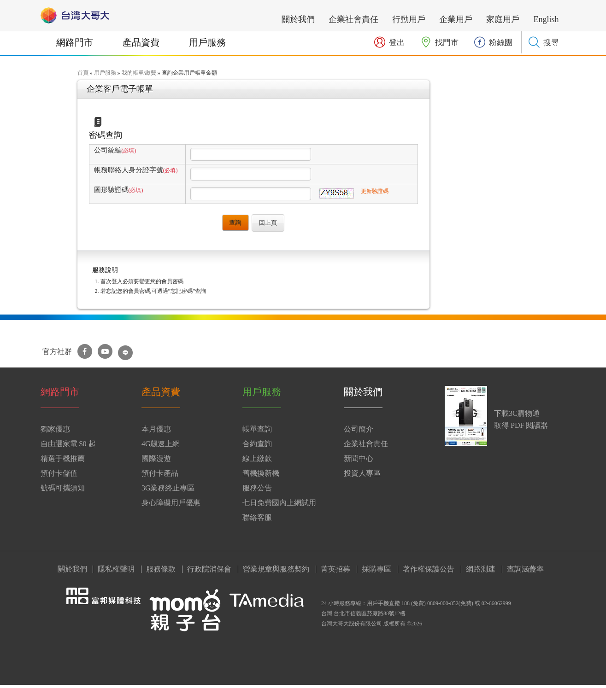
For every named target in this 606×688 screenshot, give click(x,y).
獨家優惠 (55, 432)
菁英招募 (335, 572)
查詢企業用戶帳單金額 (189, 76)
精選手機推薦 (63, 462)
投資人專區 (362, 476)
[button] (544, 42)
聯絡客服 (257, 521)
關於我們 (298, 19)
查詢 (235, 225)
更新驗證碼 (374, 194)
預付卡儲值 (59, 476)
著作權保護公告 (428, 572)
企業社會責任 (353, 19)
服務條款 (161, 572)
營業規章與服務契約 (276, 572)
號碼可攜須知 (63, 491)
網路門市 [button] (74, 42)
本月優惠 (156, 432)
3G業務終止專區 (168, 491)
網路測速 (480, 572)
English (546, 19)
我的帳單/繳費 (139, 76)
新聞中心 (358, 462)
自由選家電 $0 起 (68, 447)
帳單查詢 (257, 432)
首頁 (82, 76)
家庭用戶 (502, 19)
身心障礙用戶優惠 (170, 506)
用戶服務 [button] (207, 42)
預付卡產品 (159, 476)
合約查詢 (257, 447)
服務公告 (257, 491)
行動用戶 (408, 19)
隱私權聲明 (116, 572)
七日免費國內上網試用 (279, 506)
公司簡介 (358, 432)
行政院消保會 (209, 572)
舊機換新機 (260, 476)
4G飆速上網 (160, 447)
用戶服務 (105, 76)
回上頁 (268, 225)
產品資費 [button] (141, 42)
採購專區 (376, 572)
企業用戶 (455, 19)
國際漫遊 (156, 462)
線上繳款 (257, 462)
